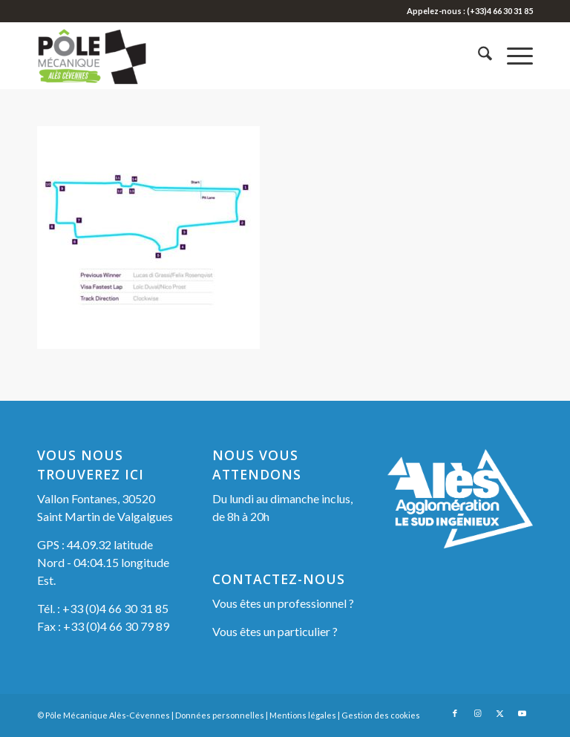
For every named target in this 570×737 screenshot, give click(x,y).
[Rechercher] (477, 55)
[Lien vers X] (499, 713)
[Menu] (512, 55)
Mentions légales (302, 715)
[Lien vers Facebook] (455, 713)
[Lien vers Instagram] (477, 713)
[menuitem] (477, 55)
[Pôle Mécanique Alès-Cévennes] (110, 55)
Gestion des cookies (380, 715)
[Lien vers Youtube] (522, 713)
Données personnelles (219, 715)
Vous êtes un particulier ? (275, 631)
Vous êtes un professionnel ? (283, 603)
